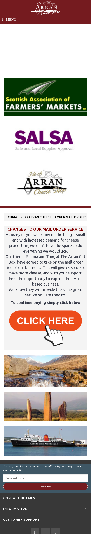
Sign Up (45, 486)
